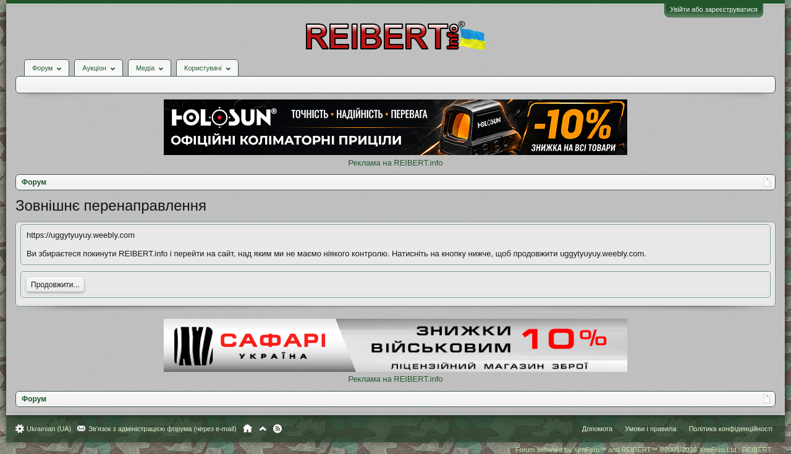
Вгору (262, 428)
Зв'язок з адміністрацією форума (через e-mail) (162, 428)
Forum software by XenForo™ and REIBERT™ (643, 449)
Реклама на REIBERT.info (395, 162)
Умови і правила (650, 428)
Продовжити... (55, 284)
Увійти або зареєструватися (714, 9)
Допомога (597, 428)
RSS (277, 428)
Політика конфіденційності (730, 428)
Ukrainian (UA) (49, 428)
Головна (247, 428)
